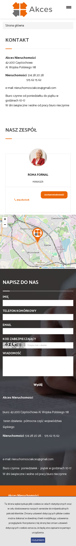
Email (7, 325)
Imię (6, 297)
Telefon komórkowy (19, 311)
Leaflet (43, 267)
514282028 (21, 200)
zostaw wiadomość (54, 194)
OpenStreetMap (58, 267)
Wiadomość (12, 353)
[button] (38, 234)
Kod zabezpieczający (19, 339)
